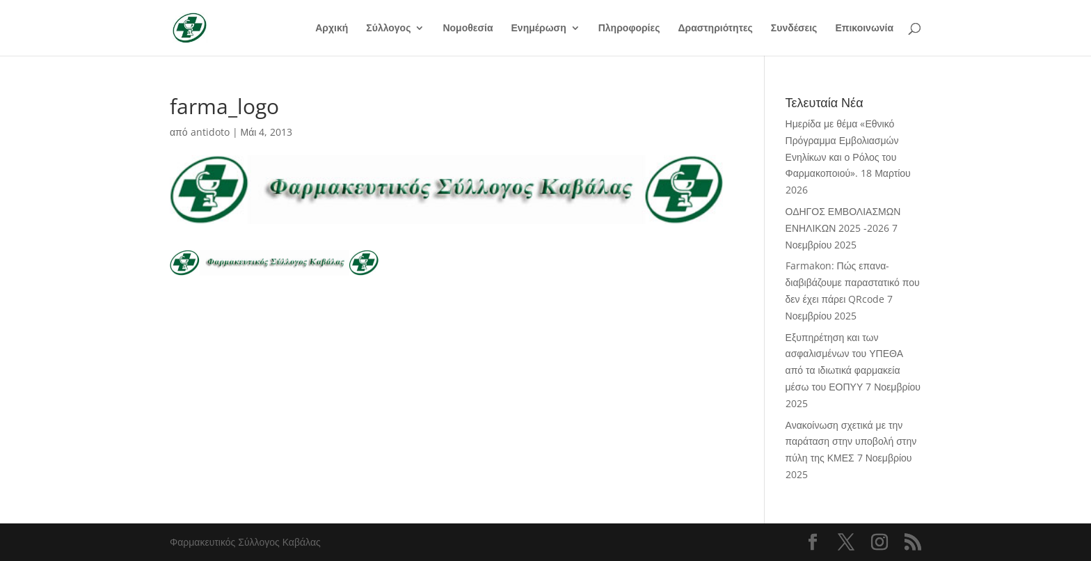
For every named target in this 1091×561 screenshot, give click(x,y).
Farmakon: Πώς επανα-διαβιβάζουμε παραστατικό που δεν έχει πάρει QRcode (853, 282)
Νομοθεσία (468, 28)
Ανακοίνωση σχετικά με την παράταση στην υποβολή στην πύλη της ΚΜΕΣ (851, 441)
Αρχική (331, 28)
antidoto (210, 132)
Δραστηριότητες (715, 28)
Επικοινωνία (864, 28)
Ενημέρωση (538, 28)
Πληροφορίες (629, 28)
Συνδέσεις (794, 28)
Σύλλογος (388, 28)
